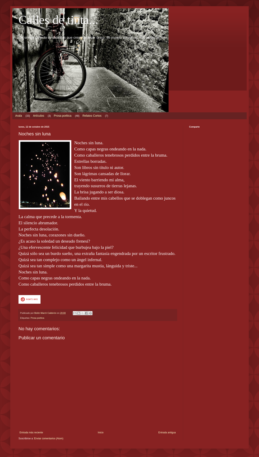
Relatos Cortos (92, 115)
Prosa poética (63, 115)
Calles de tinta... (58, 20)
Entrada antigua (167, 432)
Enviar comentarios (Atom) (48, 438)
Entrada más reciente (31, 432)
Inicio (101, 432)
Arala (18, 115)
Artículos (38, 115)
